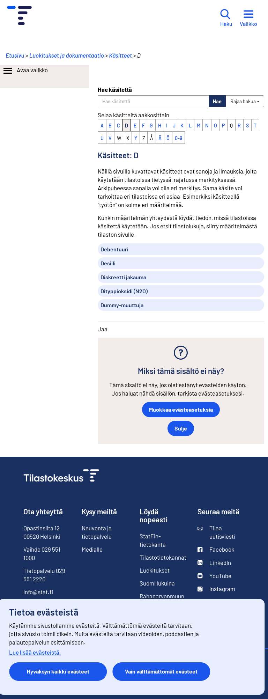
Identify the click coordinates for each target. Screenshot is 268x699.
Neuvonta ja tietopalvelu (97, 532)
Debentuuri (114, 249)
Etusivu (15, 55)
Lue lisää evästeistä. (35, 652)
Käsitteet (120, 55)
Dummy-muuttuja (121, 305)
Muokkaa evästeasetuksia (181, 409)
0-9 (178, 138)
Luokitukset (155, 570)
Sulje (180, 428)
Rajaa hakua (245, 101)
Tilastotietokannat (163, 557)
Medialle (92, 549)
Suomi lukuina (157, 583)
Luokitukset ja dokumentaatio (66, 55)
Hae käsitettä (115, 89)
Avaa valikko (25, 70)
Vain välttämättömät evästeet (161, 671)
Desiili (108, 263)
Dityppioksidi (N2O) (124, 291)
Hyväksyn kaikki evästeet (58, 671)
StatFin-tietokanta (153, 540)
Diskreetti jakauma (123, 277)
